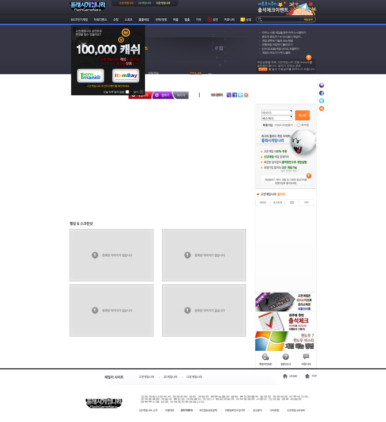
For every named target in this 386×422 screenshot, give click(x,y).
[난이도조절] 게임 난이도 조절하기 (280, 48)
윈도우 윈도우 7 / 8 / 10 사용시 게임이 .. (282, 36)
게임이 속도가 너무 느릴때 (276, 52)
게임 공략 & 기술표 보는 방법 (277, 40)
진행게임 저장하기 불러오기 (277, 44)
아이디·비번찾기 (284, 125)
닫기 (135, 91)
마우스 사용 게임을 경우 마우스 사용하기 (284, 32)
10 (219, 65)
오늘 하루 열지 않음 (113, 91)
